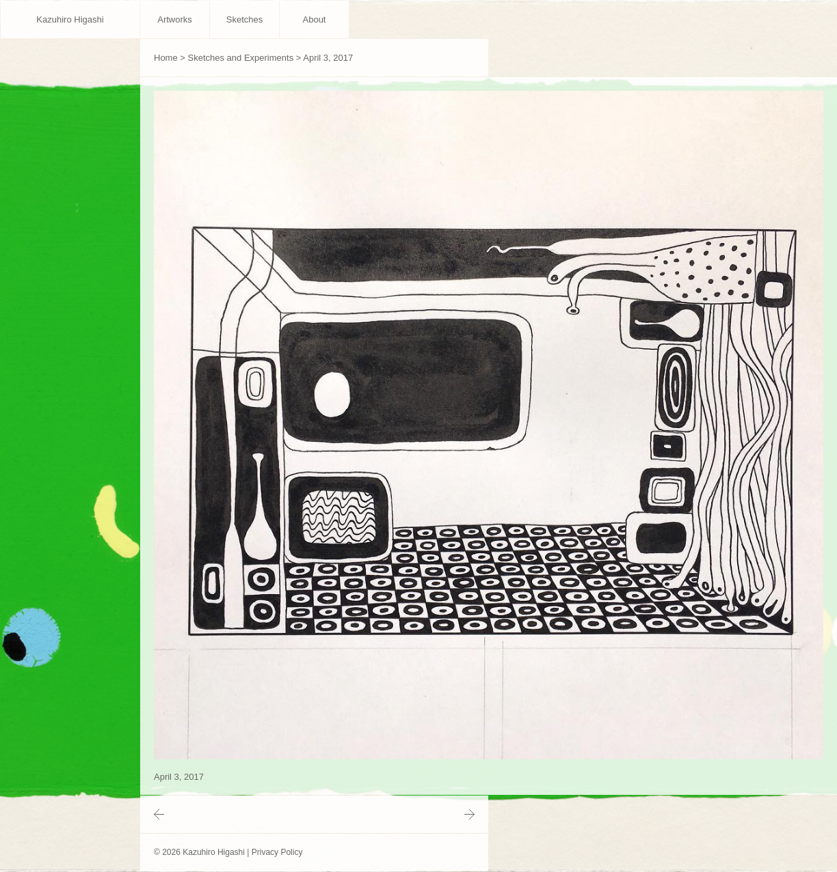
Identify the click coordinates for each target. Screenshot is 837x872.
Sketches (244, 19)
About (314, 19)
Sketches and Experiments (241, 58)
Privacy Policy (277, 852)
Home (166, 58)
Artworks (174, 19)
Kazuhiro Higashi (69, 19)
